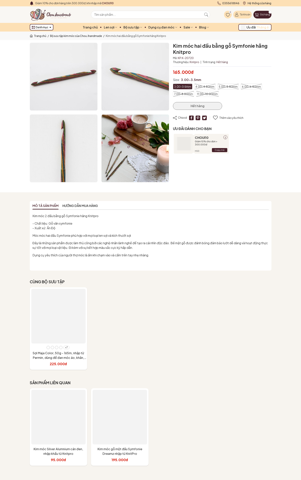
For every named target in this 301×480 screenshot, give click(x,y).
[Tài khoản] (242, 14)
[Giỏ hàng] (262, 14)
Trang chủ (90, 27)
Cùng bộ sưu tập (47, 281)
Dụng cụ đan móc (162, 27)
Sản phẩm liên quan (50, 382)
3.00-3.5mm (182, 86)
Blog (204, 27)
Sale (188, 27)
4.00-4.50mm (204, 86)
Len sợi (110, 27)
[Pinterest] (198, 118)
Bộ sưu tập (132, 27)
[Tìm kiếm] (206, 14)
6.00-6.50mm (251, 86)
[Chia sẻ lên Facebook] (191, 118)
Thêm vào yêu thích (228, 118)
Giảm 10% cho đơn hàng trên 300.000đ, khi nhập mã (74, 3)
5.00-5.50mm (228, 86)
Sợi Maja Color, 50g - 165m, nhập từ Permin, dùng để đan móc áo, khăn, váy (58, 357)
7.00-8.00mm (183, 94)
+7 (66, 347)
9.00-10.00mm (207, 94)
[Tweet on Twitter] (204, 118)
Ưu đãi (255, 27)
